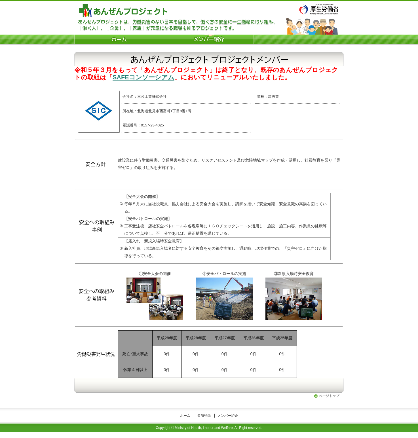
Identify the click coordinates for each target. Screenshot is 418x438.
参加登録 (204, 416)
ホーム (185, 416)
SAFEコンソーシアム (143, 77)
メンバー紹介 (228, 416)
